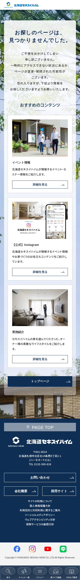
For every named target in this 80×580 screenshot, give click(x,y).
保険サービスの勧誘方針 (40, 524)
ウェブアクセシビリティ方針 (40, 519)
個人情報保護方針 (40, 505)
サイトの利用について (40, 501)
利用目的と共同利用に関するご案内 (40, 510)
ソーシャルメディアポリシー (40, 515)
